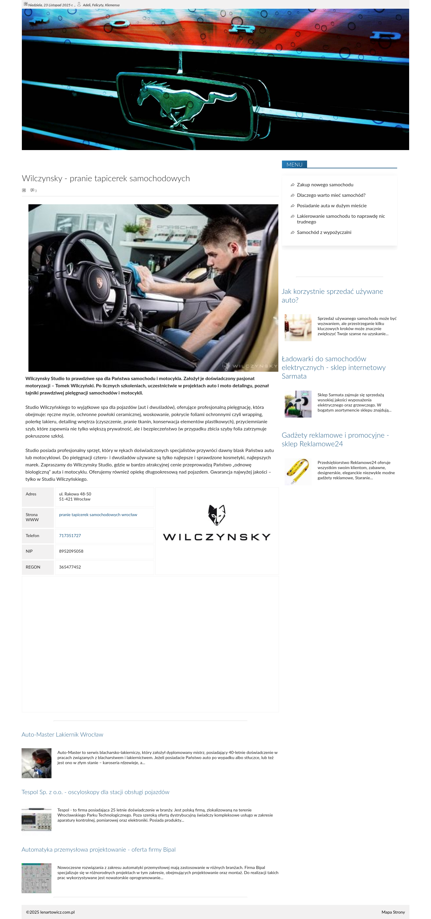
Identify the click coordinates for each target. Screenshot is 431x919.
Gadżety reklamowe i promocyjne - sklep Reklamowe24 (335, 439)
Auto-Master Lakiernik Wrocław (62, 734)
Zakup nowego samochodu (325, 184)
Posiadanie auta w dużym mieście (332, 205)
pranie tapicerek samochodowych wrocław (98, 514)
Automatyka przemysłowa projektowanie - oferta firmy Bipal (99, 849)
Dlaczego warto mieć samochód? (331, 195)
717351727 (70, 535)
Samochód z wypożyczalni (324, 232)
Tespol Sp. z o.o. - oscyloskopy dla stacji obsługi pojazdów (95, 791)
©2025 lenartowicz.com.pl (50, 912)
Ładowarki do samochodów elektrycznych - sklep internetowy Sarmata (334, 367)
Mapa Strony (393, 912)
